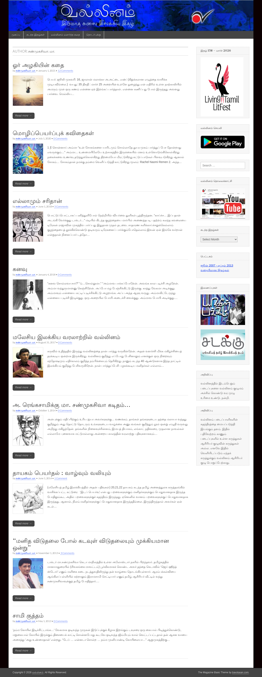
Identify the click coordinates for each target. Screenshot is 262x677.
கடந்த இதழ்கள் (36, 34)
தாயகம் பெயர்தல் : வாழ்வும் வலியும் (62, 473)
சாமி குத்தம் (28, 615)
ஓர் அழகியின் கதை (38, 65)
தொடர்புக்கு (93, 34)
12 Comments (65, 70)
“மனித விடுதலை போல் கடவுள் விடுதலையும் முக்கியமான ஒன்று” (91, 544)
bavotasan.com (240, 672)
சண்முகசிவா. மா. (26, 70)
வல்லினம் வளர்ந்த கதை (65, 34)
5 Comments (61, 206)
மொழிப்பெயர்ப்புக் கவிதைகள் (53, 133)
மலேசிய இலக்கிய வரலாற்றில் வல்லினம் (66, 337)
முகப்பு (16, 34)
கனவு (20, 269)
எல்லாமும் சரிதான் (37, 201)
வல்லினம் (37, 672)
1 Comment (60, 478)
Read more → (23, 115)
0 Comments (60, 138)
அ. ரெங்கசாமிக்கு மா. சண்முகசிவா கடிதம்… (71, 404)
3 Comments (67, 553)
